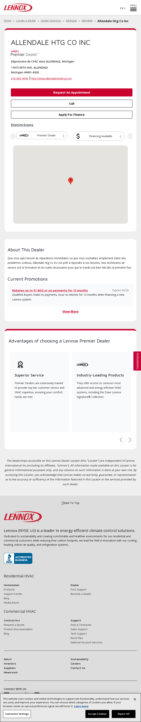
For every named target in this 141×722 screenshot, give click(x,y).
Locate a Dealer (26, 20)
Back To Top (70, 503)
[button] (63, 135)
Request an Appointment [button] (71, 92)
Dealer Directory (51, 20)
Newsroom (11, 672)
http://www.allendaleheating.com (51, 78)
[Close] (135, 699)
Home (7, 20)
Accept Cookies (97, 714)
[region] (70, 707)
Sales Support (79, 629)
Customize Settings (17, 714)
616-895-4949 (19, 78)
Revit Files (77, 637)
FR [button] (121, 8)
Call (71, 103)
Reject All (123, 714)
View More (70, 311)
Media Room (11, 602)
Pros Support (78, 589)
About (8, 659)
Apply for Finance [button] (72, 114)
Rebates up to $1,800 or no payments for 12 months (50, 290)
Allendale (87, 20)
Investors (10, 663)
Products (9, 589)
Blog (6, 598)
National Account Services (86, 642)
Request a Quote (14, 624)
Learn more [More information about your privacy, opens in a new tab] (81, 706)
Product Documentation (18, 629)
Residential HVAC (19, 576)
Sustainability (79, 659)
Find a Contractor (81, 624)
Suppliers (10, 667)
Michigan (71, 20)
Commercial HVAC (20, 611)
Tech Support (79, 633)
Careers (75, 663)
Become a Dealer (81, 593)
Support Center (13, 593)
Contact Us (78, 667)
